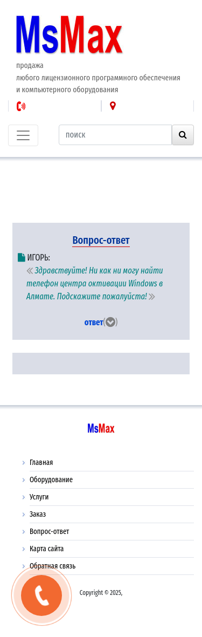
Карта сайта (47, 548)
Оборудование (51, 479)
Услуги (39, 497)
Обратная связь (52, 566)
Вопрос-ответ (49, 531)
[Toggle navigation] (23, 135)
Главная (41, 462)
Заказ (38, 514)
